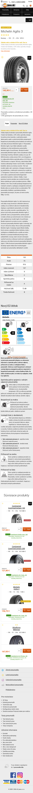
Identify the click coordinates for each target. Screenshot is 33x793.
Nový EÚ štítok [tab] (23, 123)
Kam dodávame (8, 756)
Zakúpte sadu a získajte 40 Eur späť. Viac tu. (14, 42)
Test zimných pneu (8, 721)
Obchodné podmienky (9, 736)
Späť (30, 20)
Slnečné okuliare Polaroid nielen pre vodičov (16, 711)
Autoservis (27, 14)
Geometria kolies (8, 753)
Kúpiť (24, 90)
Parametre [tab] (14, 123)
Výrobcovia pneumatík (10, 707)
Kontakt (30, 1)
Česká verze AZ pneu (9, 749)
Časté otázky (7, 738)
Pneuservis (16, 14)
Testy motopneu (8, 726)
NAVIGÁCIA (4, 1)
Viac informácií (5, 51)
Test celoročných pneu (10, 723)
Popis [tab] (7, 123)
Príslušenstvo (5, 14)
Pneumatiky (5, 10)
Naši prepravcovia (8, 744)
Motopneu (16, 10)
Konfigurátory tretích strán (11, 709)
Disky (27, 10)
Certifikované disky (8, 751)
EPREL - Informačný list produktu (17, 357)
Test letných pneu (8, 719)
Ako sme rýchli (7, 742)
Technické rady (7, 705)
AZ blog (5, 700)
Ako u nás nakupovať (9, 747)
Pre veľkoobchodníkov (9, 740)
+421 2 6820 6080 (18, 2)
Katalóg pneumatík (9, 702)
